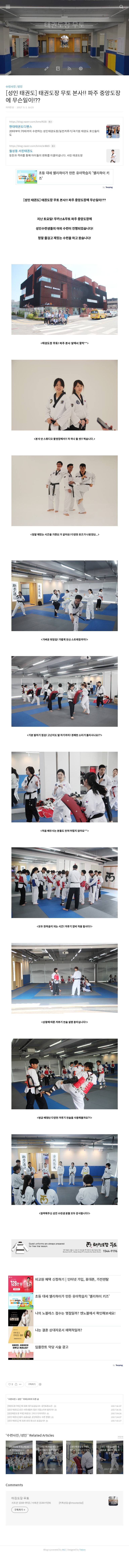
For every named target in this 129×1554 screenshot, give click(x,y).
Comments (14, 1485)
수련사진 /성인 (14, 86)
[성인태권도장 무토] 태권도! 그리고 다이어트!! (27, 1413)
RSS (70, 68)
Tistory (82, 1549)
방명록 (59, 68)
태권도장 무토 (64, 25)
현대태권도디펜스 (20, 127)
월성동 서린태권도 (21, 151)
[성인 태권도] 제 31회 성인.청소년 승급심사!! (26, 1421)
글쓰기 (47, 68)
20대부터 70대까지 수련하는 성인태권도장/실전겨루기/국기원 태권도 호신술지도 (54, 133)
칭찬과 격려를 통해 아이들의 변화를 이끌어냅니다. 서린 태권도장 (46, 155)
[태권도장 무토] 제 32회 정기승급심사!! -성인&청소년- (30, 1406)
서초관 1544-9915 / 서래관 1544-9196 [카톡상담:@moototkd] (47, 1502)
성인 (20, 1399)
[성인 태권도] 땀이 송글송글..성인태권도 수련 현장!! (29, 1417)
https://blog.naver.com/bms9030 (28, 121)
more (120, 1436)
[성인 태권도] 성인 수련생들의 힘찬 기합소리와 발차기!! (31, 1409)
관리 (81, 68)
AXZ (64, 1549)
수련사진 (12, 1399)
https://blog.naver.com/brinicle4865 (29, 146)
